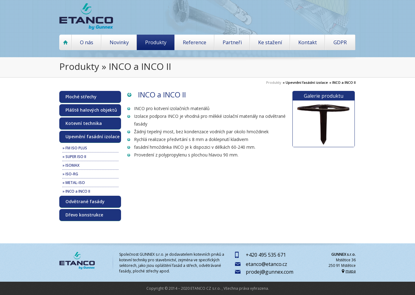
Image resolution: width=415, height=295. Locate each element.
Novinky (119, 42)
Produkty (155, 42)
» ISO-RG (70, 174)
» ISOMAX (70, 165)
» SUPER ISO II (74, 156)
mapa (351, 271)
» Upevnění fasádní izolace (305, 82)
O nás (86, 42)
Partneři (232, 42)
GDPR (340, 42)
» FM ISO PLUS (74, 148)
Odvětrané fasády (85, 201)
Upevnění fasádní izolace (92, 136)
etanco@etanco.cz (266, 264)
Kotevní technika (83, 123)
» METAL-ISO (73, 182)
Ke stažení (270, 42)
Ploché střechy (81, 97)
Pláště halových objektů (91, 110)
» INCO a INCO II (342, 82)
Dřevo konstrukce (84, 215)
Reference (194, 42)
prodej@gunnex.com (269, 271)
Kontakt (307, 42)
